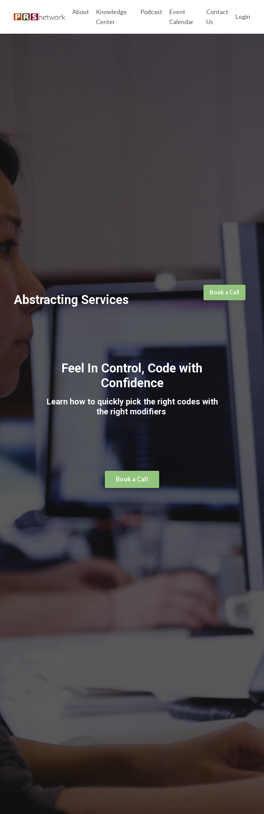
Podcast (151, 11)
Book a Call (224, 292)
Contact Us (217, 16)
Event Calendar (181, 16)
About (80, 11)
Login (242, 16)
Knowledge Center (111, 16)
